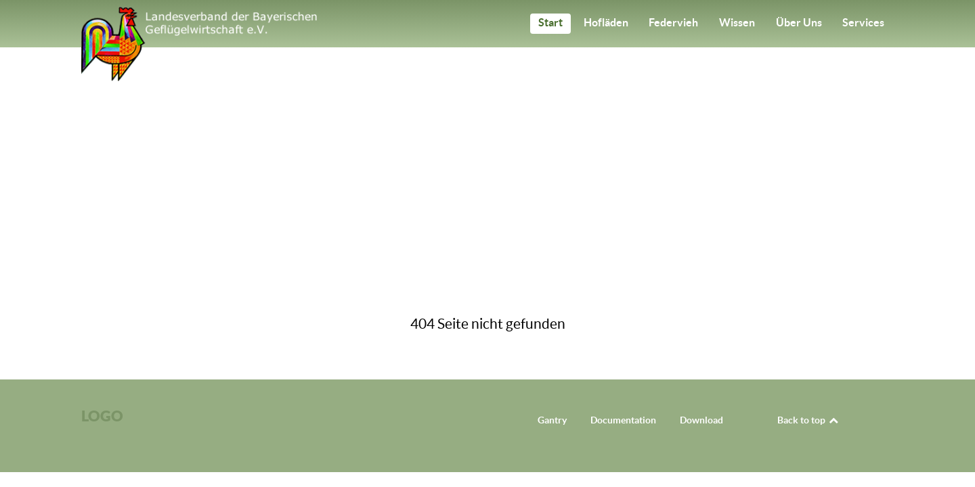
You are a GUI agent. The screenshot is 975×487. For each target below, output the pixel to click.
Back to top (808, 420)
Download (701, 420)
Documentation (623, 420)
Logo (102, 415)
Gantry (552, 420)
